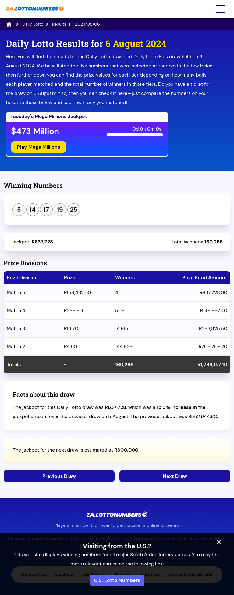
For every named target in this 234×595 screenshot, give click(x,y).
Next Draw (175, 476)
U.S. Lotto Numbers (117, 580)
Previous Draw (59, 476)
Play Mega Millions (38, 147)
